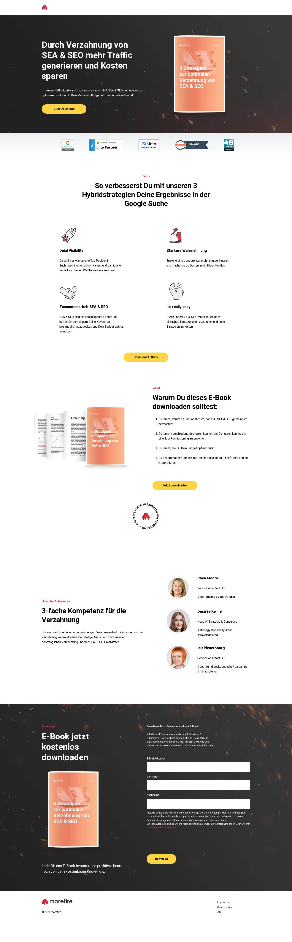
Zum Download (64, 109)
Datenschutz (224, 907)
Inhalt (189, 7)
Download (240, 7)
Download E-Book (146, 357)
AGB (219, 912)
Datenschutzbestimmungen (161, 827)
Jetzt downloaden (175, 485)
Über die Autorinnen (213, 7)
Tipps (175, 7)
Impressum (223, 902)
